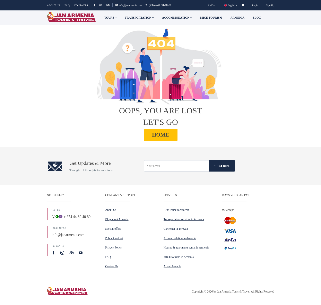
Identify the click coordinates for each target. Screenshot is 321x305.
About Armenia (172, 266)
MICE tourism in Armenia (179, 257)
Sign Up (270, 5)
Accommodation (177, 17)
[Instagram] (102, 5)
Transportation (139, 17)
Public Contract (114, 238)
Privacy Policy (113, 247)
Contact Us (111, 266)
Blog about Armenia (117, 219)
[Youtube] (81, 253)
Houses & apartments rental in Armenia (186, 247)
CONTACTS (81, 5)
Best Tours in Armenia (176, 209)
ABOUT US (53, 5)
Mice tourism (211, 17)
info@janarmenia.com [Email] (129, 5)
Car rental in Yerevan (176, 228)
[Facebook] (96, 5)
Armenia (237, 17)
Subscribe (222, 166)
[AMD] (212, 5)
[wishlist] (243, 5)
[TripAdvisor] (108, 5)
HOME (160, 135)
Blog (257, 17)
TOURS (110, 17)
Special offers (113, 228)
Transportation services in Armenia (184, 219)
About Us (110, 209)
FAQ (67, 5)
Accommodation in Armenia (180, 238)
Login (255, 5)
